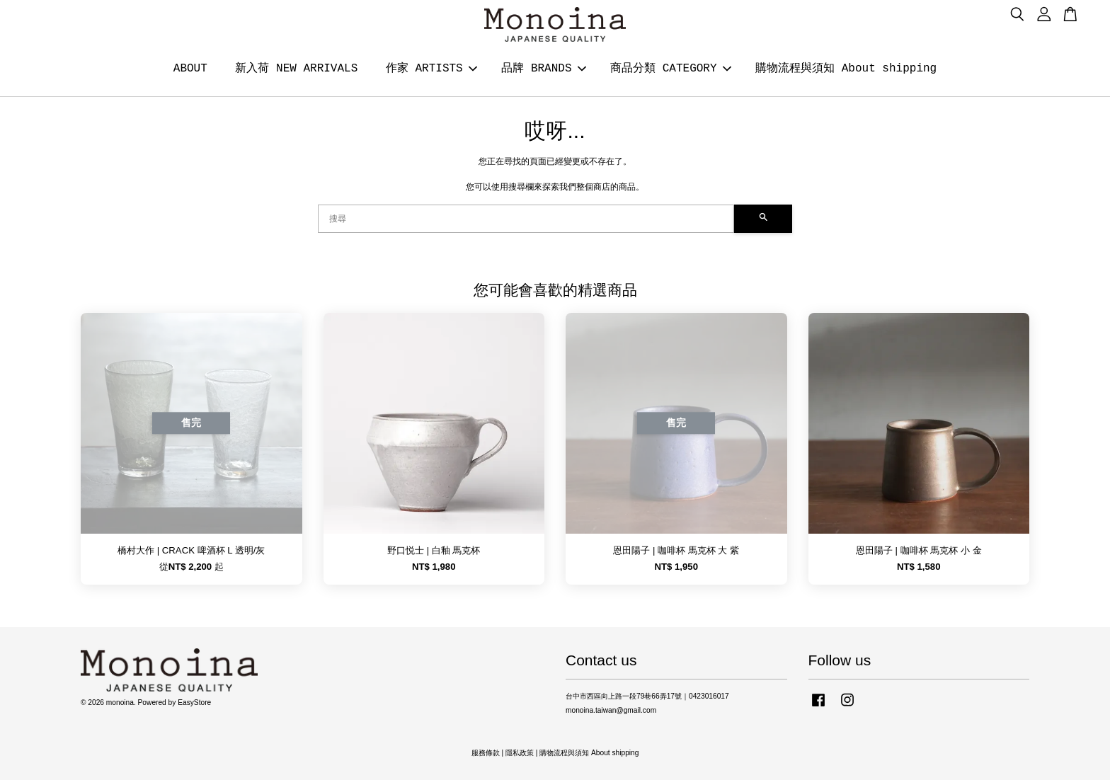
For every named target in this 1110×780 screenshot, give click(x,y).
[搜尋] (526, 219)
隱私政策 (519, 753)
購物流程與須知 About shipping (846, 68)
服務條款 (485, 753)
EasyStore (194, 702)
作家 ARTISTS (431, 68)
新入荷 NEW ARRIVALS (296, 68)
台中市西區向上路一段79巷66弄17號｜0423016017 (647, 696)
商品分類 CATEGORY (670, 68)
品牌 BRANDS (543, 68)
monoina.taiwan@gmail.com (611, 710)
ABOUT (190, 68)
